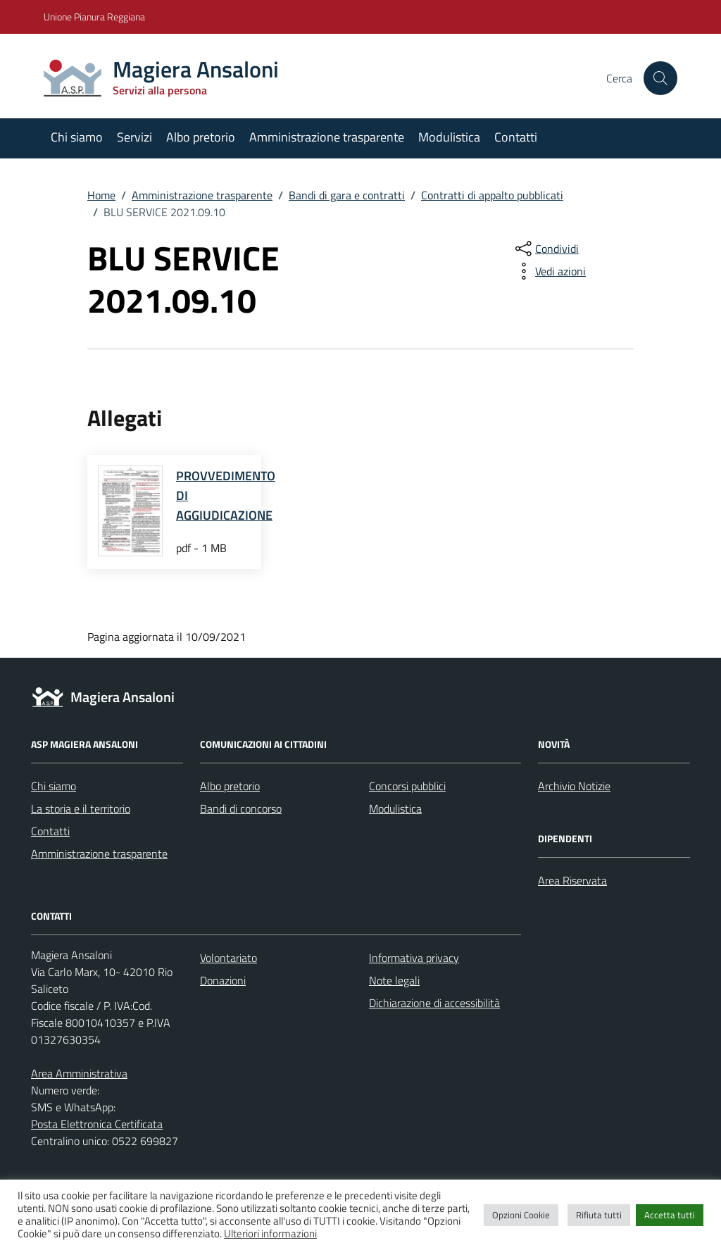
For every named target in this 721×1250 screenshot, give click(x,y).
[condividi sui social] (546, 248)
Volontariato (228, 957)
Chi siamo (77, 136)
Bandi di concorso (241, 808)
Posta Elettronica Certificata (97, 1123)
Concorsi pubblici (407, 785)
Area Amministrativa (79, 1073)
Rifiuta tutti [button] (599, 1215)
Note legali (394, 980)
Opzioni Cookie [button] (521, 1215)
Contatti (515, 136)
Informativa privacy (414, 957)
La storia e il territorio (80, 808)
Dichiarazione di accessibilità (434, 1002)
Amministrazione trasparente (326, 136)
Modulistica (449, 136)
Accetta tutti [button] (669, 1215)
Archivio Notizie (574, 785)
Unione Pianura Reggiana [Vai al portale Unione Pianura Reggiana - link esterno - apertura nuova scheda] (94, 16)
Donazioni (223, 980)
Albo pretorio (200, 136)
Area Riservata (572, 880)
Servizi (134, 136)
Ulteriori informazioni (270, 1233)
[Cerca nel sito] (660, 78)
